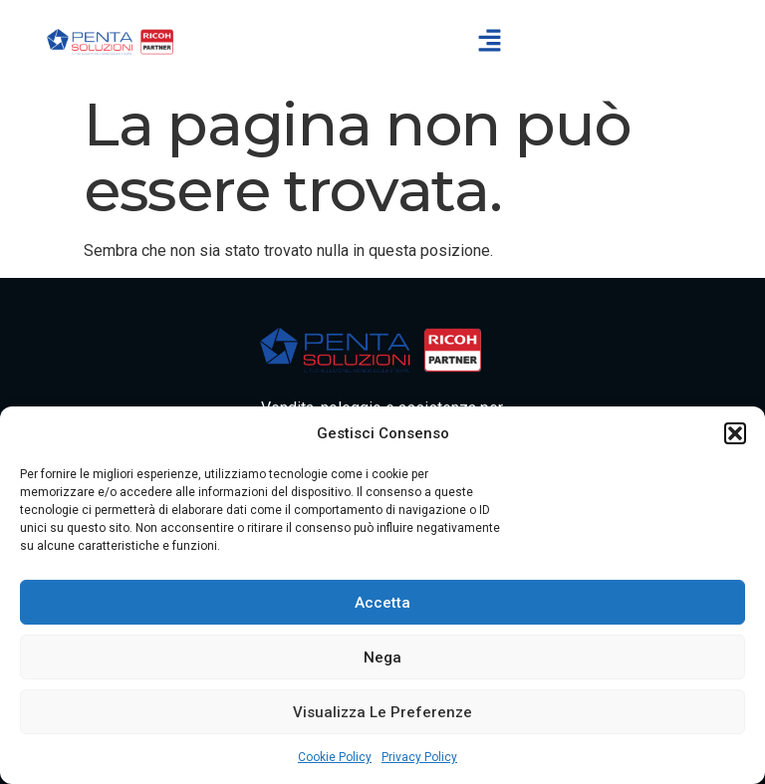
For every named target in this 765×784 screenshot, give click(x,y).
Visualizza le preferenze (382, 712)
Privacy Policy (419, 757)
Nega (382, 657)
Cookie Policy (335, 757)
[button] (735, 433)
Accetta (382, 603)
